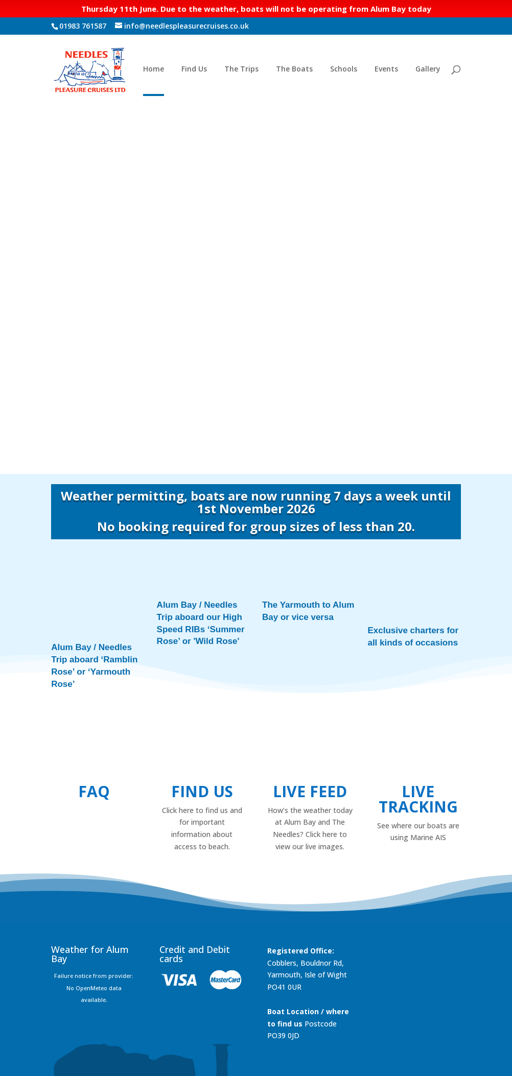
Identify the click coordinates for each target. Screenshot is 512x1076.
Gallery (427, 69)
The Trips (241, 69)
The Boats (294, 69)
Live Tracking (418, 757)
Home (153, 69)
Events (386, 69)
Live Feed (310, 749)
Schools (343, 69)
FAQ (94, 749)
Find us (202, 749)
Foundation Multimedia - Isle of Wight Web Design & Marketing (212, 1062)
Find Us (194, 69)
